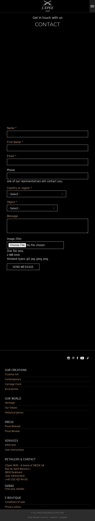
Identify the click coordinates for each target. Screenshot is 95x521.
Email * (11, 156)
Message (12, 216)
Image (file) (14, 238)
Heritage (10, 402)
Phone (11, 170)
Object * (12, 202)
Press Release (13, 426)
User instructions (14, 449)
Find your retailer (14, 488)
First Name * (15, 142)
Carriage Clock (13, 384)
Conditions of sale (15, 501)
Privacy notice (13, 506)
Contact (9, 485)
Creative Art (12, 374)
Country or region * (19, 188)
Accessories (11, 389)
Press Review (12, 431)
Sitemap (63, 517)
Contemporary (13, 379)
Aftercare (10, 444)
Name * (11, 128)
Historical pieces (14, 412)
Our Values (11, 407)
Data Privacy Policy (38, 517)
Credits (54, 517)
